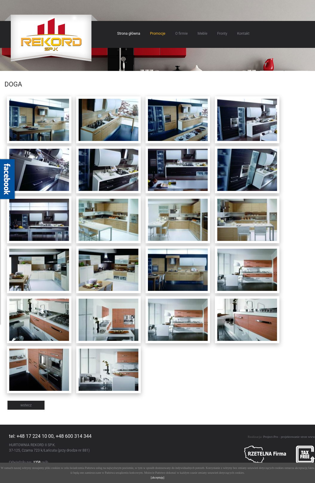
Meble (202, 33)
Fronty (222, 33)
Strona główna (128, 33)
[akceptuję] (157, 477)
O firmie (181, 33)
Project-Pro (270, 436)
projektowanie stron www (298, 436)
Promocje (157, 33)
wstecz (26, 405)
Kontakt (243, 33)
